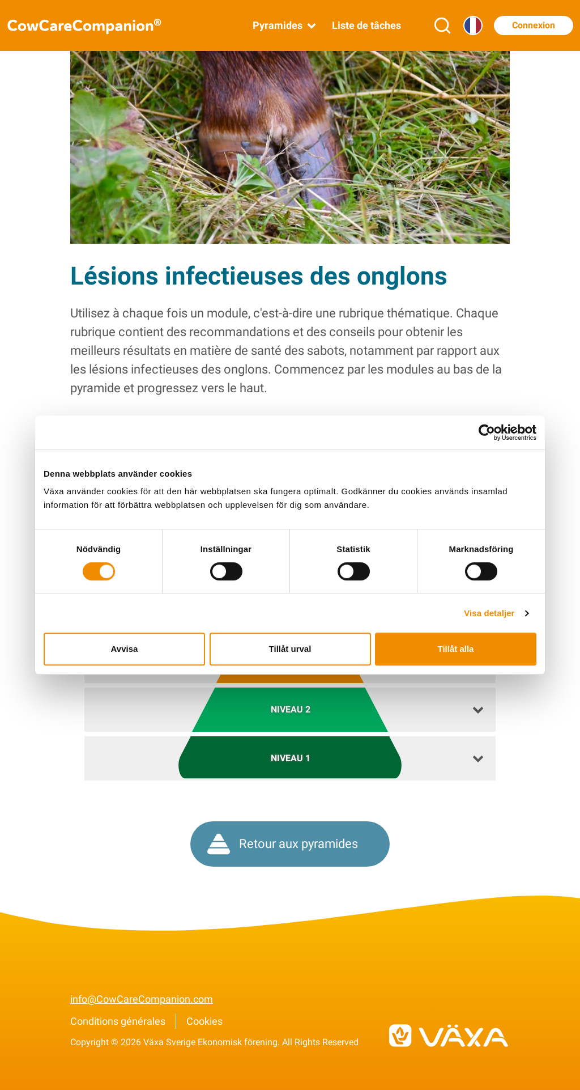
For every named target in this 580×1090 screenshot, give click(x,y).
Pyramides (285, 25)
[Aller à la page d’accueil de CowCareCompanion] (92, 25)
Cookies (204, 1021)
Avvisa (124, 649)
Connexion (533, 25)
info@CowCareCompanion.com (141, 999)
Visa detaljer (489, 613)
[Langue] (473, 25)
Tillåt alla (456, 649)
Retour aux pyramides (282, 844)
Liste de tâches (366, 25)
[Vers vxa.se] (448, 1035)
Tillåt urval (290, 649)
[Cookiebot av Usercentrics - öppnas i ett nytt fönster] (486, 432)
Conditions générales (117, 1021)
